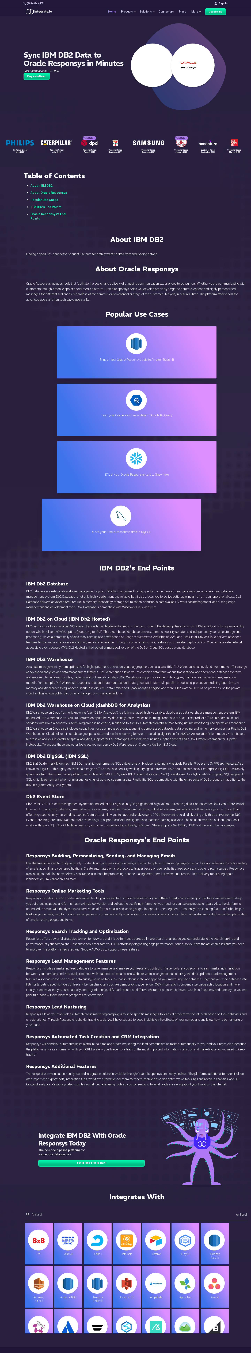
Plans (182, 12)
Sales (73, 1313)
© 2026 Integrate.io (34, 1349)
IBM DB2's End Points (46, 207)
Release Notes (79, 1327)
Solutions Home (79, 1290)
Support (74, 1318)
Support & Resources (150, 1299)
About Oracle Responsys (49, 192)
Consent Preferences (151, 1337)
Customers (215, 1290)
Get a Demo (217, 12)
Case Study (89, 134)
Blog (140, 1290)
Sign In (221, 3)
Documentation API (149, 1313)
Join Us (213, 1313)
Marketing (76, 1309)
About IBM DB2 (41, 185)
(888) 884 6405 (34, 3)
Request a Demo (36, 76)
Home (109, 12)
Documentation (147, 1309)
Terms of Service (218, 1349)
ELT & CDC (76, 1299)
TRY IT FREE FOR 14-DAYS (91, 990)
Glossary (143, 1332)
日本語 (212, 1331)
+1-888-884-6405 (38, 1309)
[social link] (25, 1317)
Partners (213, 1309)
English (212, 1326)
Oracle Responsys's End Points (48, 216)
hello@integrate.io (38, 1299)
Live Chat (143, 1295)
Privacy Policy (146, 1327)
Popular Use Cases (44, 200)
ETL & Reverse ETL (81, 1295)
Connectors (166, 12)
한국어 (212, 1335)
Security (142, 1318)
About (211, 1304)
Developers (77, 1323)
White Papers (216, 1295)
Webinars (214, 1299)
